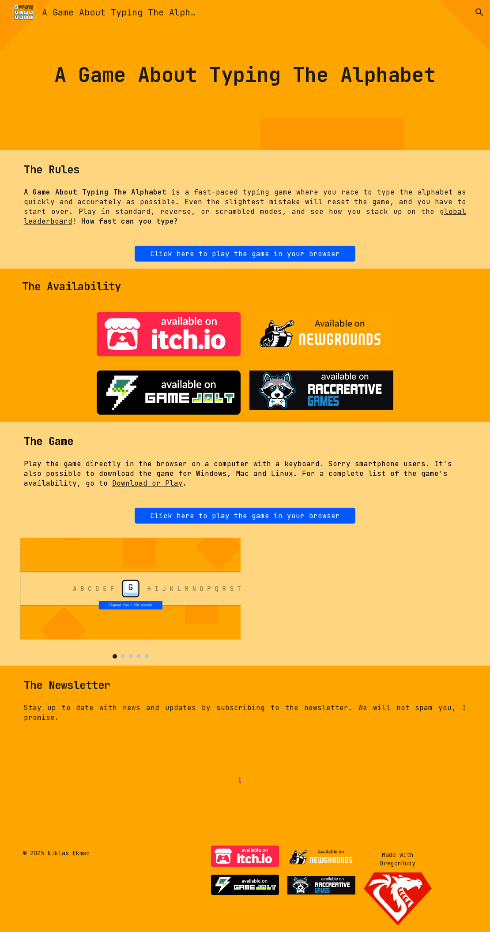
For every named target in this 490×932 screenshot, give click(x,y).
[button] (479, 12)
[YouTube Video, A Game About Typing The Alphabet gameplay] (359, 598)
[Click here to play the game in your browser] (245, 254)
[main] (245, 75)
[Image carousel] (130, 598)
